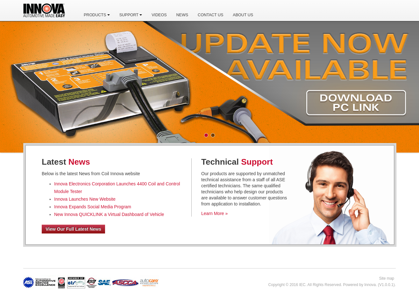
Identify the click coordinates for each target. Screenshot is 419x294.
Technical (237, 162)
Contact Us (210, 15)
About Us (243, 15)
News (182, 15)
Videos (159, 15)
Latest (66, 162)
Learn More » (214, 213)
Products (97, 15)
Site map (386, 278)
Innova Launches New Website (85, 199)
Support (130, 15)
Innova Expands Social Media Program (92, 206)
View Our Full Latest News (73, 229)
